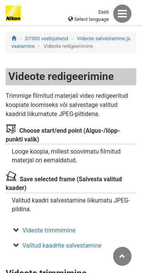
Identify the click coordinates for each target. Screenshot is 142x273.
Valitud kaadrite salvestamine (61, 245)
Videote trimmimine (48, 230)
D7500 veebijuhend (46, 38)
